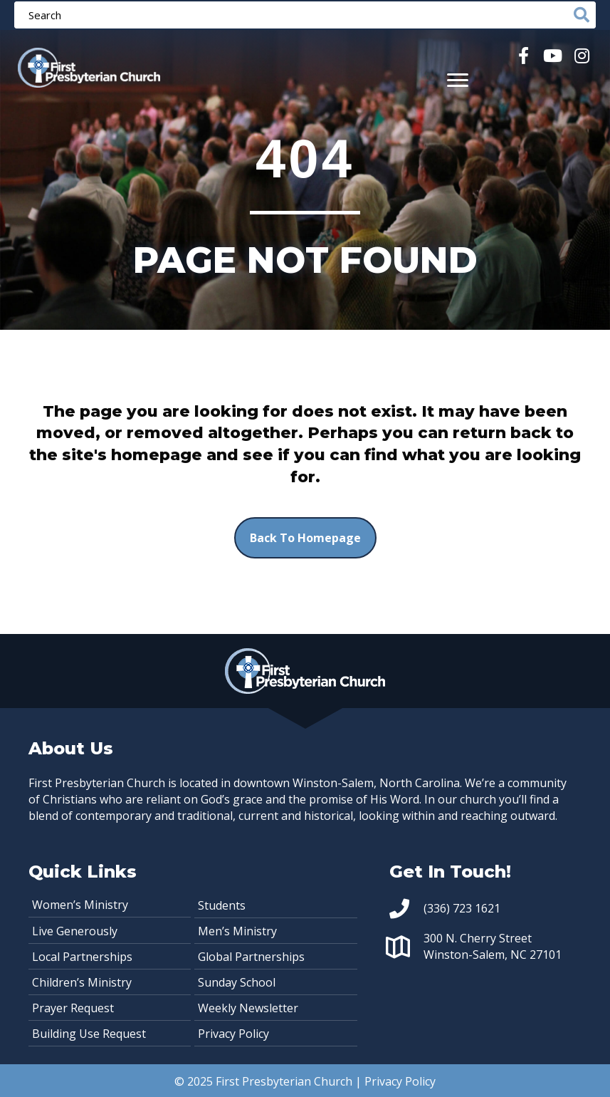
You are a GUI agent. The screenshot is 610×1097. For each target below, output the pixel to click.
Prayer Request (73, 1008)
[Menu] (457, 80)
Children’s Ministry (82, 982)
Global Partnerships (251, 957)
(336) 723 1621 (462, 908)
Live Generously (74, 931)
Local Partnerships (82, 957)
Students (222, 905)
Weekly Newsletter (248, 1008)
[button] (522, 55)
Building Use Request (89, 1033)
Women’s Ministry (80, 905)
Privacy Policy (233, 1033)
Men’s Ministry (237, 931)
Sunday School (236, 982)
